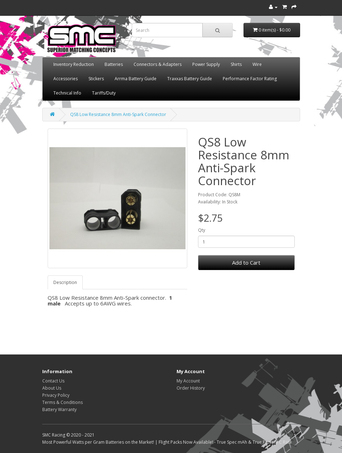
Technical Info (67, 93)
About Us (51, 388)
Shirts (236, 64)
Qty (201, 230)
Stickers (96, 79)
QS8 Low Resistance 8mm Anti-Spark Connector (118, 114)
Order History (191, 388)
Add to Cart (246, 262)
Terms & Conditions (62, 402)
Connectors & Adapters (158, 64)
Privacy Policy (55, 395)
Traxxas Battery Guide (189, 79)
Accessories (65, 79)
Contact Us (53, 381)
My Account (188, 381)
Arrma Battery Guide (135, 79)
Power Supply (206, 64)
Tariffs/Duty (104, 93)
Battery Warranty (59, 409)
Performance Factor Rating (250, 79)
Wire (257, 64)
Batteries (114, 64)
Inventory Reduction (73, 64)
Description (65, 282)
